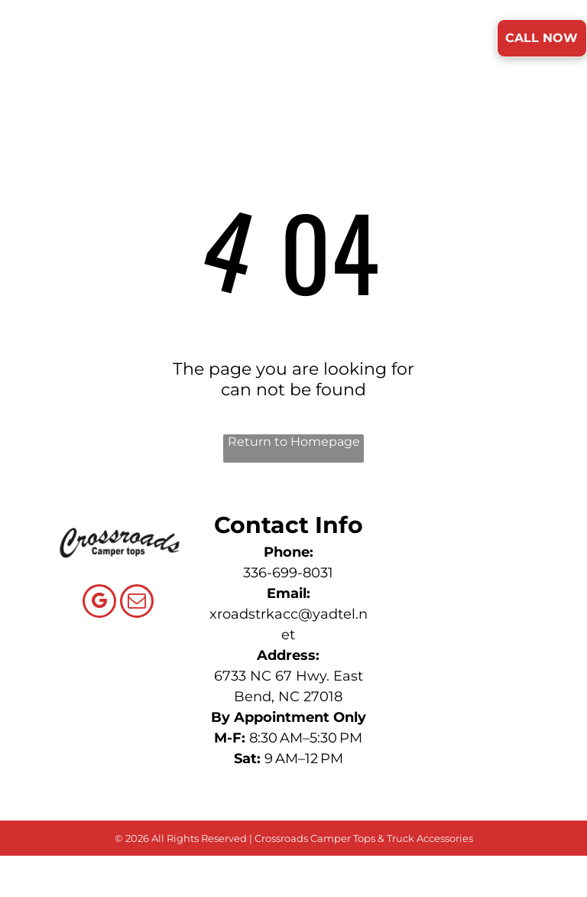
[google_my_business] (99, 603)
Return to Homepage (294, 441)
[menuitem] (192, 39)
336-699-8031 (288, 572)
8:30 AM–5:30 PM (305, 738)
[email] (137, 603)
